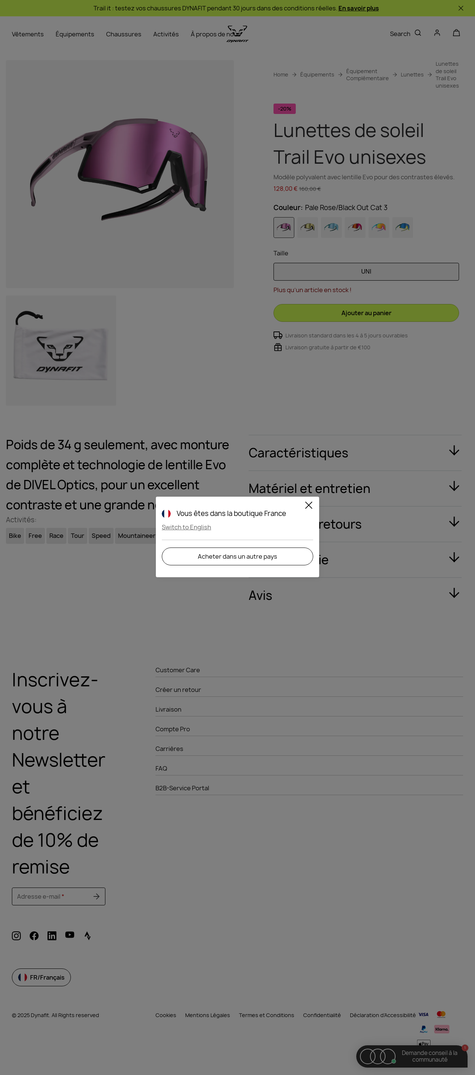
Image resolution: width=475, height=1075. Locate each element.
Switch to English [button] (186, 527)
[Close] (308, 506)
